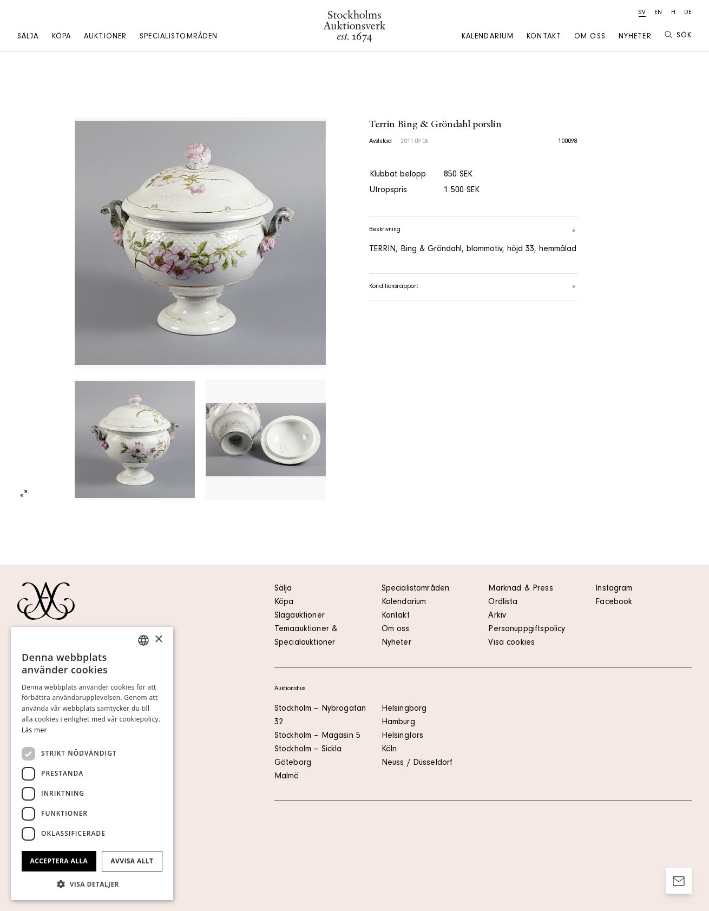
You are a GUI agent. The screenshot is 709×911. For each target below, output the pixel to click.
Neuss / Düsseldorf (417, 763)
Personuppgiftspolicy (526, 629)
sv (642, 13)
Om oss (590, 37)
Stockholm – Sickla (308, 749)
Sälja (28, 37)
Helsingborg (404, 709)
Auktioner (105, 37)
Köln (389, 749)
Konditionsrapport (473, 287)
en (658, 13)
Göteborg (292, 763)
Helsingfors (403, 736)
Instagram (613, 589)
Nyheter (635, 37)
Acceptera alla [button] (59, 861)
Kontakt (544, 37)
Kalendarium (488, 37)
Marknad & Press (520, 589)
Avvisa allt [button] (131, 861)
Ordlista (502, 602)
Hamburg (398, 722)
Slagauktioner (299, 616)
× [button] (158, 639)
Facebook (613, 602)
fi (673, 13)
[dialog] (92, 763)
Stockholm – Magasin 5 (317, 736)
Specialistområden (179, 37)
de (688, 13)
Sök (678, 35)
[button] (92, 884)
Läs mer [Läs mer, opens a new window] (34, 730)
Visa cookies (511, 643)
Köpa (61, 37)
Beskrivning (473, 230)
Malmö (286, 776)
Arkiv (497, 616)
